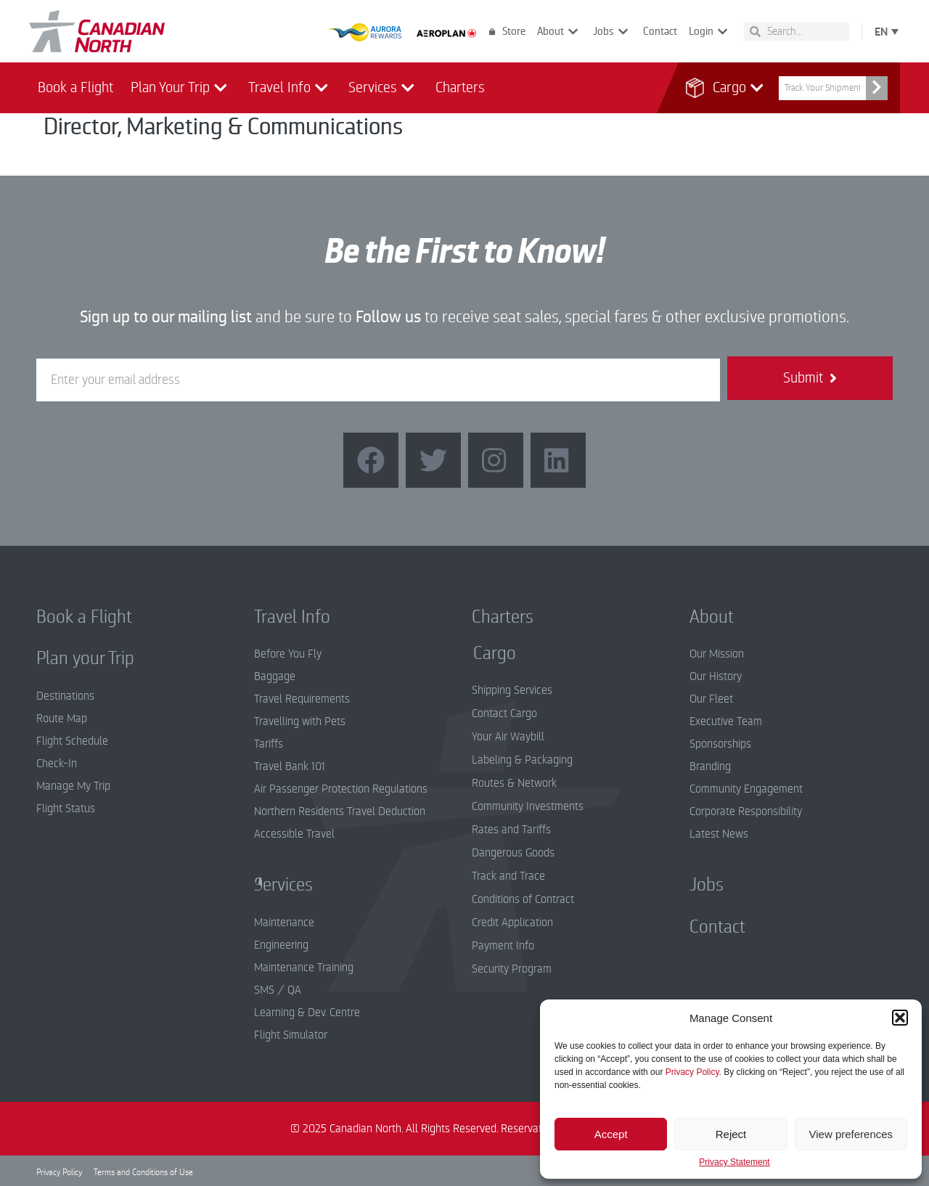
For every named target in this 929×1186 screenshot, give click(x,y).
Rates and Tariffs (511, 829)
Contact (660, 31)
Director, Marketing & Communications (223, 127)
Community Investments (528, 806)
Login (710, 31)
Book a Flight (75, 87)
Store (507, 31)
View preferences (851, 1134)
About (559, 31)
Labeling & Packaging (522, 760)
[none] (883, 31)
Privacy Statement (734, 1162)
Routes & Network (514, 783)
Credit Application (512, 922)
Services (383, 87)
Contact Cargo (504, 713)
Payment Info (503, 945)
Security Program (512, 969)
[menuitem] (883, 31)
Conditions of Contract (523, 899)
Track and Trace (508, 876)
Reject (731, 1134)
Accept (611, 1134)
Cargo (731, 87)
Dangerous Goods (513, 853)
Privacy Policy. (693, 1072)
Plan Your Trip (181, 87)
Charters (460, 87)
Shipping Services (512, 690)
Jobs (612, 31)
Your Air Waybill (508, 736)
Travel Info (290, 87)
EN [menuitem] (881, 32)
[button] (900, 1017)
